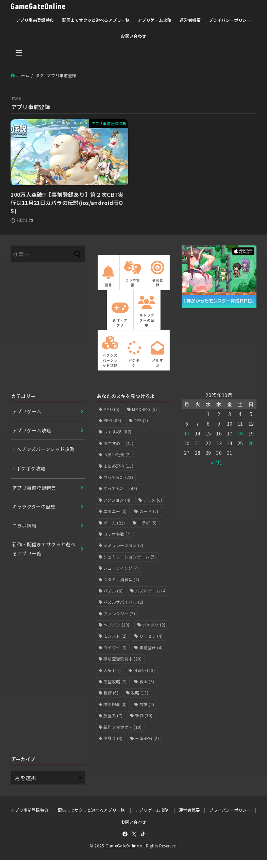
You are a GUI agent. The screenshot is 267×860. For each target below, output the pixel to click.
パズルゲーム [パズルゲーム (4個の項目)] (151, 591)
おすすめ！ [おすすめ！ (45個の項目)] (118, 443)
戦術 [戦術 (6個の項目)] (110, 692)
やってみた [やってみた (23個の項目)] (118, 477)
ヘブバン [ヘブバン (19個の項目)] (116, 624)
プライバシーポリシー (230, 20)
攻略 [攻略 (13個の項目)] (139, 692)
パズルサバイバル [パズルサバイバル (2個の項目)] (123, 602)
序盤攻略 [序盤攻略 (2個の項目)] (115, 681)
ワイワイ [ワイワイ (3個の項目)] (115, 647)
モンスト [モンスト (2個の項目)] (115, 636)
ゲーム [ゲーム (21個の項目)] (114, 523)
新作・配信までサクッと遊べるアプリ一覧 (44, 549)
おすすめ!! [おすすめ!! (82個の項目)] (117, 431)
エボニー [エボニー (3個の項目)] (115, 511)
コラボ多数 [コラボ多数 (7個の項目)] (117, 534)
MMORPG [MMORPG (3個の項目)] (144, 409)
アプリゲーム (26, 411)
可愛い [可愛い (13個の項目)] (144, 670)
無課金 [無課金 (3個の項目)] (112, 738)
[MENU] (19, 52)
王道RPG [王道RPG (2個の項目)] (147, 738)
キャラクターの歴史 (34, 506)
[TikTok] (143, 834)
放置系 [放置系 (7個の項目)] (112, 715)
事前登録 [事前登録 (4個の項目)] (151, 647)
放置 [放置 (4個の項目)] (146, 704)
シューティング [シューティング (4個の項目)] (121, 568)
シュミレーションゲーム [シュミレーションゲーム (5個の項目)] (129, 557)
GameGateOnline (38, 6)
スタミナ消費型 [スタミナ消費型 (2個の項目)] (121, 579)
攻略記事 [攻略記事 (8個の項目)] (115, 704)
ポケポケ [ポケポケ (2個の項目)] (153, 624)
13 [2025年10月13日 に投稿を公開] (187, 433)
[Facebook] (125, 834)
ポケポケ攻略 (31, 468)
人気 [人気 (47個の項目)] (112, 670)
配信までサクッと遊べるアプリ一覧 (96, 20)
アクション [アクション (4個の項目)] (117, 500)
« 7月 (216, 462)
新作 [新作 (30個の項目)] (143, 715)
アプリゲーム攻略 (154, 20)
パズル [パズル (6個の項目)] (112, 591)
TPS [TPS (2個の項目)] (141, 420)
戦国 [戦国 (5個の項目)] (146, 681)
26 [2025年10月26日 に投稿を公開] (251, 443)
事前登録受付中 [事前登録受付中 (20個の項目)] (122, 658)
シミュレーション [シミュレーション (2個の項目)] (123, 545)
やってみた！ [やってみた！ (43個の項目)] (120, 488)
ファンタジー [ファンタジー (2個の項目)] (119, 613)
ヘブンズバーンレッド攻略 (45, 449)
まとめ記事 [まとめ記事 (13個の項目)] (118, 466)
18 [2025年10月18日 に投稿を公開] (240, 433)
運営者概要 (190, 20)
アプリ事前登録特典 (35, 20)
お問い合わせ (133, 36)
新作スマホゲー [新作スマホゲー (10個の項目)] (122, 727)
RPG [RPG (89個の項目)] (112, 420)
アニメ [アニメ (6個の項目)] (152, 500)
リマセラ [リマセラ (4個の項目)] (151, 636)
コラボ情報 (24, 525)
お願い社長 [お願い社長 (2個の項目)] (117, 454)
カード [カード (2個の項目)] (148, 511)
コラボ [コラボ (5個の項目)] (147, 523)
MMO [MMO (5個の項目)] (111, 409)
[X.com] (134, 834)
